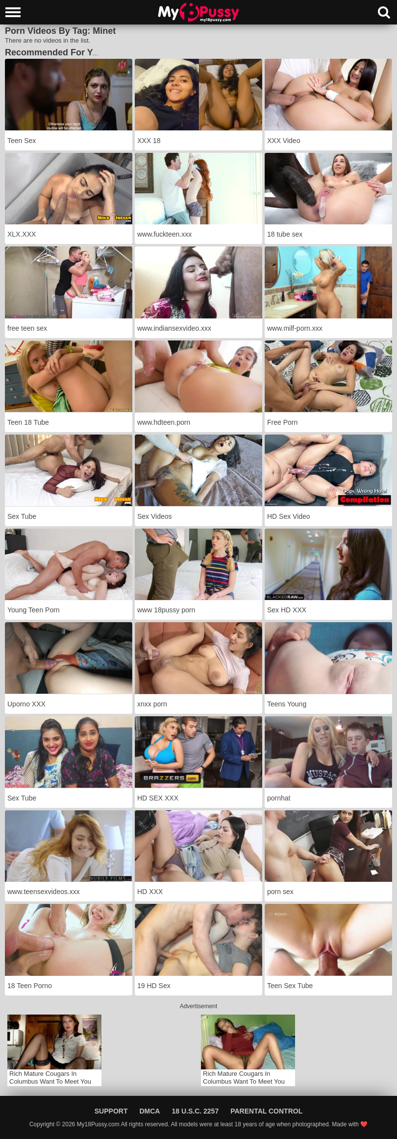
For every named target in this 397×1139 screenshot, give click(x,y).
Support (111, 1111)
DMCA (149, 1111)
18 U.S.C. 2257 (195, 1111)
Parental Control (266, 1111)
